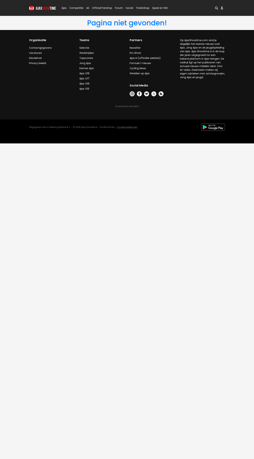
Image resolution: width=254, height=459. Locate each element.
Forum (119, 8)
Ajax (64, 8)
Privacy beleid (37, 63)
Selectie (84, 48)
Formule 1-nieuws (140, 63)
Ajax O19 (84, 73)
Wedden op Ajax (140, 73)
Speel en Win (160, 8)
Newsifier (135, 48)
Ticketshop (142, 8)
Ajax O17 (84, 78)
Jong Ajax (85, 63)
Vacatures (35, 53)
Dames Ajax (86, 68)
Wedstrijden (86, 53)
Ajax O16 (84, 83)
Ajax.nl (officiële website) (145, 58)
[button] (216, 8)
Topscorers (86, 58)
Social (129, 8)
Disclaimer (35, 58)
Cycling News (138, 68)
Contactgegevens (40, 48)
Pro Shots (135, 53)
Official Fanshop (100, 8)
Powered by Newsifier (127, 106)
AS (87, 8)
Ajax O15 (84, 88)
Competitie (75, 8)
